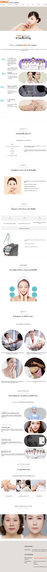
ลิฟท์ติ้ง (16, 4)
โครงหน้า (10, 4)
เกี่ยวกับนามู (2, 4)
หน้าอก (38, 4)
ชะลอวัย (22, 4)
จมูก (33, 4)
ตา (28, 4)
